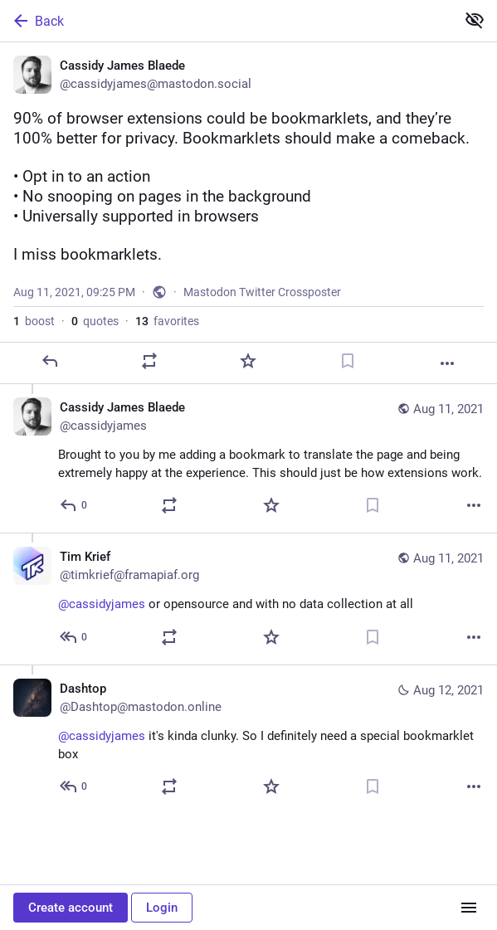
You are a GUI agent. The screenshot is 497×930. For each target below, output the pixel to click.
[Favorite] (248, 361)
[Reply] (50, 361)
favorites (167, 321)
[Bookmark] (348, 361)
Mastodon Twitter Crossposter (262, 292)
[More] (447, 363)
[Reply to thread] (74, 505)
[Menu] (469, 907)
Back (37, 21)
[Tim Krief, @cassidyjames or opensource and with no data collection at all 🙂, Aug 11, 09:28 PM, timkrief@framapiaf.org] (248, 599)
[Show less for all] (474, 20)
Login (162, 907)
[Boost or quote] (149, 361)
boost (34, 321)
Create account (70, 907)
